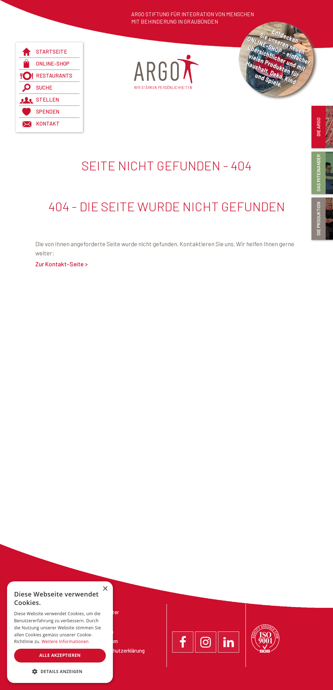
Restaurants (54, 75)
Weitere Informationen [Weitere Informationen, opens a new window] (65, 641)
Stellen (47, 99)
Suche (44, 87)
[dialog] (60, 632)
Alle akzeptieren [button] (60, 655)
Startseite (51, 51)
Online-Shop (52, 63)
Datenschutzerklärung (119, 650)
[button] (60, 671)
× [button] (105, 589)
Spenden (47, 111)
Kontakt (48, 123)
